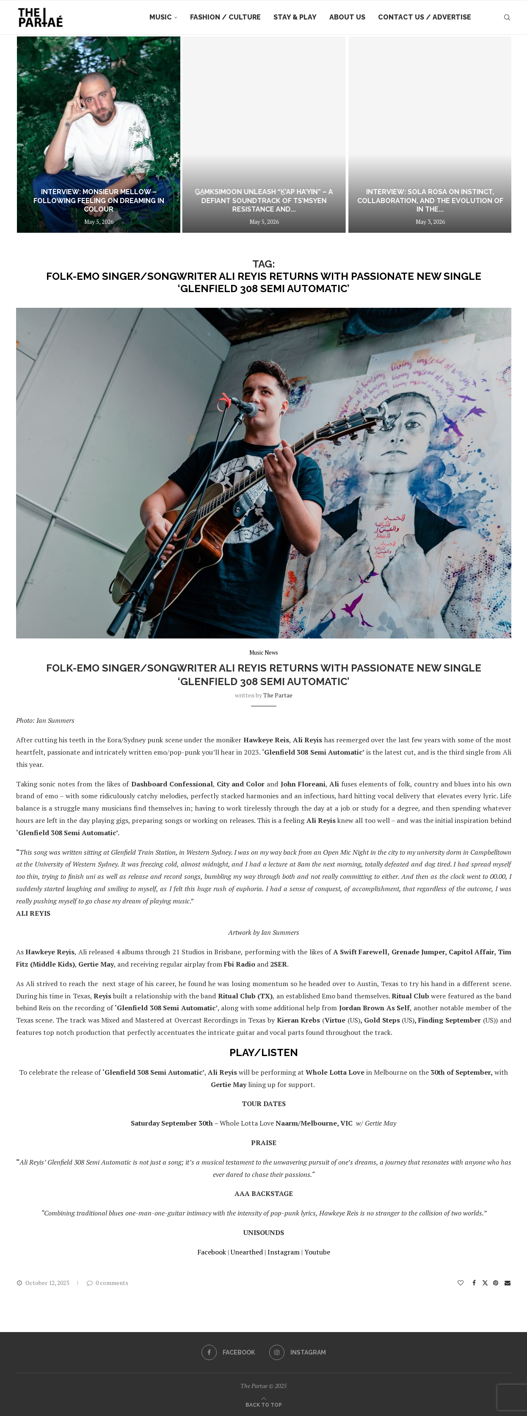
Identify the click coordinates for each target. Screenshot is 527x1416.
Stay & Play (295, 17)
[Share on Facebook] (474, 1283)
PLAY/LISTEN (263, 1052)
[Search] (507, 17)
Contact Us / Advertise (424, 17)
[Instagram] (297, 1352)
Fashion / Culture (225, 17)
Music (160, 17)
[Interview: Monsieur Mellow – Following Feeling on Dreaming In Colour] (260, 134)
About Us (347, 17)
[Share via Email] (507, 1283)
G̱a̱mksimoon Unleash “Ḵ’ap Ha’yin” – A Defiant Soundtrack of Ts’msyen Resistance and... (428, 201)
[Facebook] (228, 1352)
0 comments (107, 1283)
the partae (277, 695)
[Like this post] (461, 1283)
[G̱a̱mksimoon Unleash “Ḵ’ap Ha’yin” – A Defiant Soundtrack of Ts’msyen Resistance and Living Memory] (427, 134)
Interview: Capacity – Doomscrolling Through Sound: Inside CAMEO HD (92, 205)
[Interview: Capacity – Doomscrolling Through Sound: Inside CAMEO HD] (92, 134)
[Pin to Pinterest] (496, 1283)
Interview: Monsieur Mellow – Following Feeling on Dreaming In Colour (260, 201)
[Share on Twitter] (485, 1283)
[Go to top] (264, 1404)
